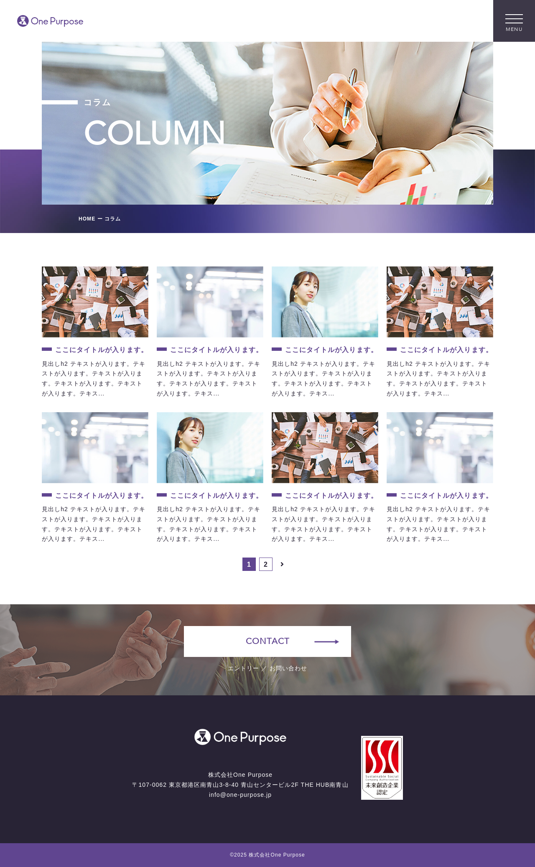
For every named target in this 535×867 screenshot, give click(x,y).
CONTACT (267, 641)
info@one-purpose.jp (240, 794)
